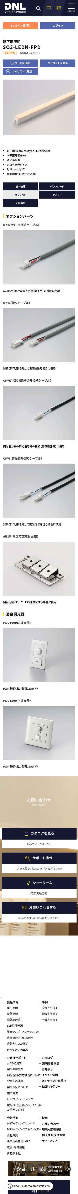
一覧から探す (50, 1020)
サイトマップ (49, 1141)
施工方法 (12, 1093)
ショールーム (42, 882)
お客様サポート (16, 1058)
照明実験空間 (50, 1063)
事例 (45, 1002)
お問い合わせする (42, 907)
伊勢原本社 (14, 1153)
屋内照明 (12, 1008)
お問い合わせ (50, 1124)
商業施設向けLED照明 (20, 1038)
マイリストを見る (58, 63)
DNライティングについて (21, 1123)
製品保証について (17, 1087)
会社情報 (13, 1118)
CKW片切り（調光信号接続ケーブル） (27, 380)
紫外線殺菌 (14, 1020)
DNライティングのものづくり (23, 1129)
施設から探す (50, 1014)
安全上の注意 (15, 1081)
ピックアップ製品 (17, 1050)
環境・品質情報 (16, 1147)
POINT (57, 194)
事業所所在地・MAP (18, 1141)
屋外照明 (12, 1014)
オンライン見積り (20, 25)
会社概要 (12, 1135)
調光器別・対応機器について (23, 1075)
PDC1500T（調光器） (17, 700)
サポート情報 (42, 857)
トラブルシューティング (20, 1099)
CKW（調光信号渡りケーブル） (22, 458)
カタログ (47, 1058)
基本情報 (20, 186)
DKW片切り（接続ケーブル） (21, 225)
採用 (45, 1118)
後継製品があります (29, 53)
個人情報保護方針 (53, 1135)
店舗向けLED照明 (17, 1043)
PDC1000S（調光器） (17, 622)
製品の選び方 (15, 1069)
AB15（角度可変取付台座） (21, 536)
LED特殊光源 (15, 1025)
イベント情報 (50, 1075)
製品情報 (13, 1002)
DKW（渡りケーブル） (16, 303)
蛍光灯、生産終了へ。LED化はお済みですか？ (24, 1107)
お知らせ (47, 1069)
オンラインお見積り (54, 1081)
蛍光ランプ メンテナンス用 (23, 1032)
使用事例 (20, 203)
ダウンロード (57, 186)
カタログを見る (42, 833)
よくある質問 (14, 1063)
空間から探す (50, 1008)
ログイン (58, 25)
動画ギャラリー (51, 1086)
